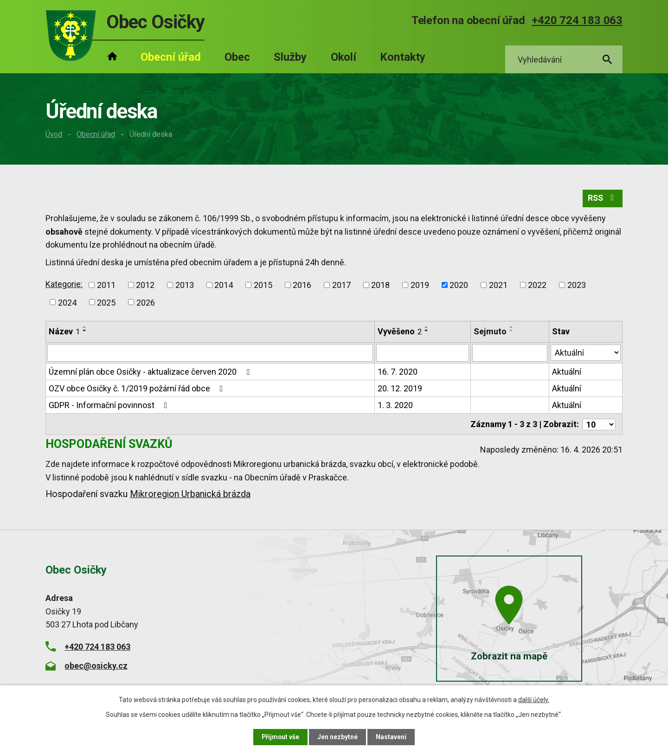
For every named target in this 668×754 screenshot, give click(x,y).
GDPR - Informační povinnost (110, 405)
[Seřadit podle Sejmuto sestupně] (512, 331)
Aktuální (566, 372)
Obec (237, 57)
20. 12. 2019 (400, 389)
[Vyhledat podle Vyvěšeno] (423, 353)
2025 (106, 302)
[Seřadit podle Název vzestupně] (85, 327)
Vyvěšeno (400, 332)
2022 (537, 285)
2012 (145, 285)
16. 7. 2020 (398, 372)
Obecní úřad (96, 134)
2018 (380, 285)
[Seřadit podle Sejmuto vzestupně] (512, 327)
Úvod (53, 134)
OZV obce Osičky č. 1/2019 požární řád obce (138, 389)
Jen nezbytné (338, 737)
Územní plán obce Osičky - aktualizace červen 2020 (151, 372)
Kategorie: (64, 284)
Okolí (343, 57)
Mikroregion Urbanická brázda (190, 493)
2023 (576, 285)
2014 (223, 285)
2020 (459, 285)
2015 (263, 285)
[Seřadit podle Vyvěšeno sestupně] (427, 331)
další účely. (533, 699)
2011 (106, 285)
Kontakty (402, 57)
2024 (67, 302)
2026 (145, 302)
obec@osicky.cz (96, 665)
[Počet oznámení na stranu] (599, 424)
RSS (602, 199)
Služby (290, 57)
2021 (498, 285)
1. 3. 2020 (395, 405)
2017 (341, 285)
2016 (302, 285)
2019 (420, 285)
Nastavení (391, 737)
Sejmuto (490, 332)
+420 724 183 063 (577, 20)
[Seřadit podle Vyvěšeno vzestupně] (427, 327)
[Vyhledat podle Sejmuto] (509, 353)
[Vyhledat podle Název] (210, 353)
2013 (184, 285)
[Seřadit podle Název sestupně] (85, 331)
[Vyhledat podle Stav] (586, 352)
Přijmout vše (280, 737)
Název (64, 332)
